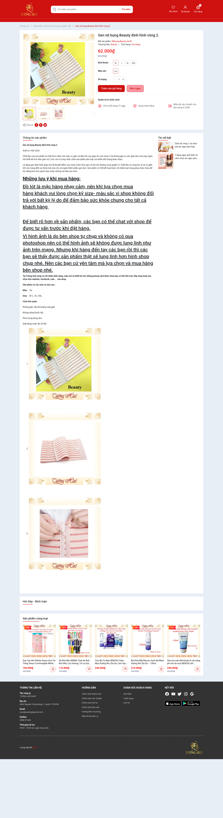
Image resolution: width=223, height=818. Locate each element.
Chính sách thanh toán (91, 694)
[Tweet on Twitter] (45, 125)
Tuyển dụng (128, 698)
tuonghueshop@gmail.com (31, 712)
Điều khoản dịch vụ (90, 716)
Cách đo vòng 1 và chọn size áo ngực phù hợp (186, 145)
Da (116, 71)
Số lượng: (102, 79)
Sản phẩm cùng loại (35, 618)
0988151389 (25, 720)
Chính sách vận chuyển (92, 698)
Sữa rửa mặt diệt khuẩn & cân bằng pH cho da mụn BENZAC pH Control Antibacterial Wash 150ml (183, 662)
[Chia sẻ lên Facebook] (36, 125)
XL (128, 63)
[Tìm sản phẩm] (92, 9)
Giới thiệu (127, 694)
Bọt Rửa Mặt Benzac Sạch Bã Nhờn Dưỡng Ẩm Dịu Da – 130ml (147, 662)
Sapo (35, 747)
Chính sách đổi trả (90, 703)
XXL (133, 63)
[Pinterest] (41, 125)
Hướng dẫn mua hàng (91, 711)
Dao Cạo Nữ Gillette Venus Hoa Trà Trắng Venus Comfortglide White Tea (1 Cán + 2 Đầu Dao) (39, 662)
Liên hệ (126, 703)
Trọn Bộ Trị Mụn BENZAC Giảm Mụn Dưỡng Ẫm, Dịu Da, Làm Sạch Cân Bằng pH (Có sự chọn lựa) (111, 662)
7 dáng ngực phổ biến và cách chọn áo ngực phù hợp (186, 157)
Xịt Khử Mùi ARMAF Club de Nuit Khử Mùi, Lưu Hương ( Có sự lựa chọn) (74, 662)
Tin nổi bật (164, 137)
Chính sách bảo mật (90, 707)
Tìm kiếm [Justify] (126, 9)
